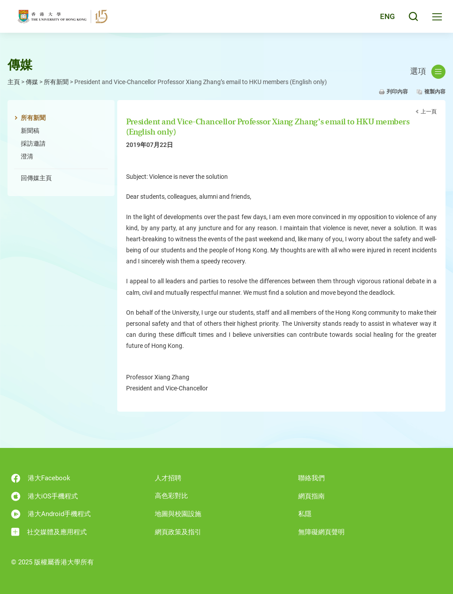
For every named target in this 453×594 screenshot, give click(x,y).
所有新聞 (56, 81)
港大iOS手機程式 (44, 496)
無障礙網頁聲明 (321, 532)
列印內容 (397, 92)
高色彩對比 (171, 496)
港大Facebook (40, 478)
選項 (427, 72)
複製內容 (434, 92)
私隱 (304, 514)
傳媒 (32, 81)
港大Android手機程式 (51, 514)
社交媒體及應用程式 (49, 532)
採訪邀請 (33, 143)
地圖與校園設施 (178, 514)
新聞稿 (30, 130)
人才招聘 (168, 478)
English (382, 18)
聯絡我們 (311, 478)
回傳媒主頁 (36, 177)
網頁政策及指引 (178, 532)
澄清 (27, 156)
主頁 (14, 81)
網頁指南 (311, 496)
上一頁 (429, 111)
